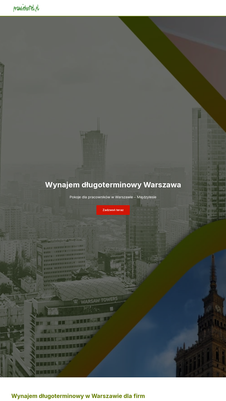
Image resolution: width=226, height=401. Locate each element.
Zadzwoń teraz (113, 210)
